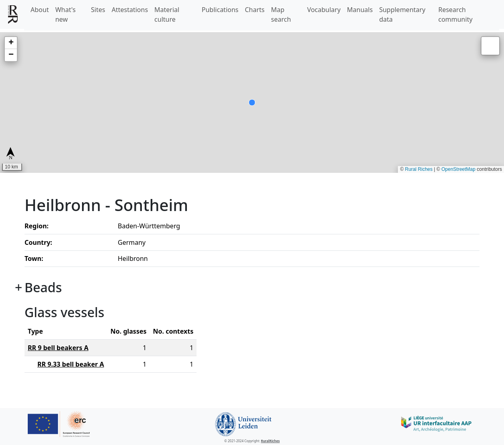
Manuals (360, 9)
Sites (98, 9)
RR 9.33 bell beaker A (70, 364)
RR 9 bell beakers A (58, 347)
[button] (11, 43)
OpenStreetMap (458, 169)
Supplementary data (402, 14)
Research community (455, 14)
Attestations (130, 9)
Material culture (166, 14)
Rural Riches (419, 169)
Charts (254, 9)
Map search (281, 14)
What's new (65, 14)
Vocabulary (323, 9)
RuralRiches (270, 441)
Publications (220, 9)
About (40, 9)
